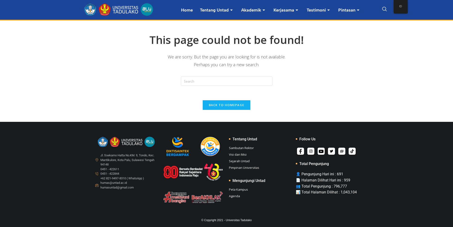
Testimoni (318, 10)
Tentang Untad (216, 10)
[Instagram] (310, 151)
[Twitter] (331, 151)
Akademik (253, 10)
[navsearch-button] (384, 9)
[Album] (341, 151)
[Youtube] (321, 151)
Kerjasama (286, 10)
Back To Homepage (226, 105)
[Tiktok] (352, 151)
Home (187, 10)
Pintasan (348, 10)
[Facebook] (300, 151)
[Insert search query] (226, 81)
